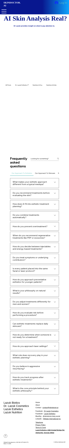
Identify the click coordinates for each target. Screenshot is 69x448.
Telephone (39, 422)
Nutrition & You (37, 85)
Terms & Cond (41, 427)
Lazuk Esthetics (13, 409)
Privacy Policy (41, 425)
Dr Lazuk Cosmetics (51, 411)
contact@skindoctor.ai (50, 407)
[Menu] (4, 11)
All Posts (8, 85)
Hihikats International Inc (52, 419)
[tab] (21, 173)
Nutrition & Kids (51, 85)
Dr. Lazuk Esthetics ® (22, 85)
